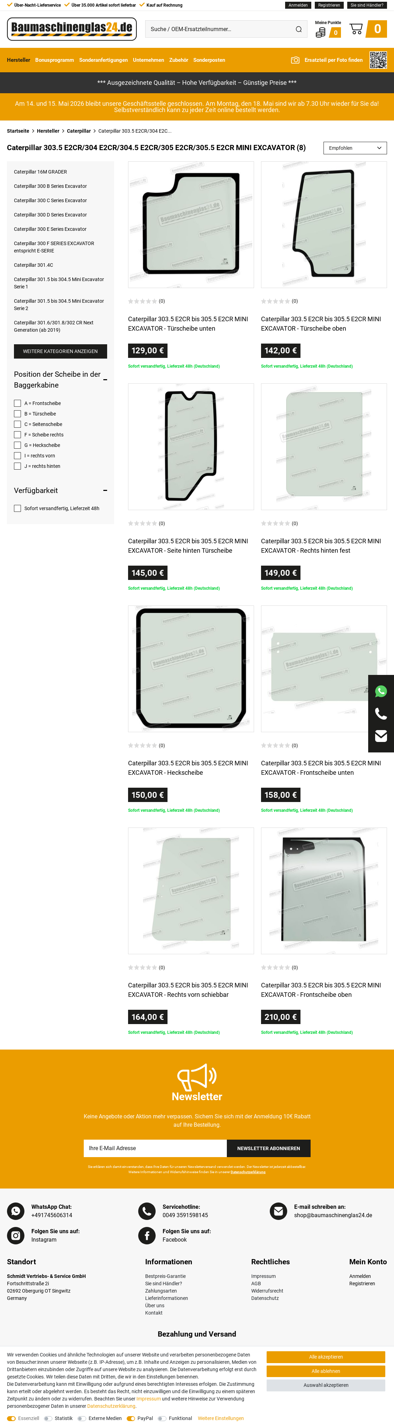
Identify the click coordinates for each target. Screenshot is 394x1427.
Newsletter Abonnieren (268, 1148)
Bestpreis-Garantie (165, 1276)
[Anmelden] (298, 5)
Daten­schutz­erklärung (111, 1406)
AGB (256, 1283)
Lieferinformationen (166, 1298)
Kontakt (154, 1313)
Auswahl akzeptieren (326, 1385)
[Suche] (298, 29)
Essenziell (28, 1418)
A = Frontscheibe (42, 403)
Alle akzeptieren (326, 1357)
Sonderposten (209, 60)
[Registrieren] (329, 5)
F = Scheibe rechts (44, 434)
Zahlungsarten (161, 1291)
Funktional (180, 1418)
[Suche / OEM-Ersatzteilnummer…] (218, 29)
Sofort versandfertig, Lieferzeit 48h (61, 508)
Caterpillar (79, 131)
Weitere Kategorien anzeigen (60, 351)
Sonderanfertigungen (103, 60)
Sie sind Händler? (367, 5)
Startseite (18, 131)
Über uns (154, 1305)
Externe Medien (105, 1418)
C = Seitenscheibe (43, 424)
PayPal (145, 1418)
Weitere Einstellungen (221, 1418)
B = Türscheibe (40, 414)
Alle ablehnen (326, 1371)
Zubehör (178, 60)
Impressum (263, 1276)
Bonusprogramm (54, 60)
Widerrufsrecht (267, 1291)
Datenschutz (265, 1298)
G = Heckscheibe (42, 445)
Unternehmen (148, 60)
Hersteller (18, 60)
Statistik (64, 1418)
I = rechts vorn (39, 455)
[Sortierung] (355, 148)
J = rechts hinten (42, 466)
